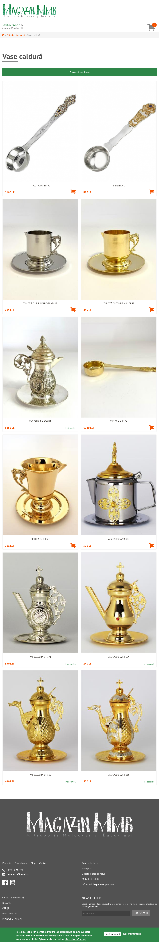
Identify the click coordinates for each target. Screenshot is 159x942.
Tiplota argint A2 (40, 185)
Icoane (6, 902)
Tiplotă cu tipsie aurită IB (118, 303)
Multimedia (9, 913)
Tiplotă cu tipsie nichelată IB (40, 303)
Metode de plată (90, 879)
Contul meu (21, 863)
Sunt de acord (113, 934)
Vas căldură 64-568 (118, 774)
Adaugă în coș (73, 193)
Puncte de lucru (90, 863)
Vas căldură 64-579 (118, 656)
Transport (87, 868)
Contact (43, 863)
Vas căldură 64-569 (40, 774)
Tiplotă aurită (118, 421)
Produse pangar (12, 918)
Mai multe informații (75, 939)
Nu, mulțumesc (132, 934)
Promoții (6, 863)
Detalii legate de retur (93, 873)
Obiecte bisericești (16, 35)
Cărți (5, 908)
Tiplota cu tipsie (40, 539)
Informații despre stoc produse (98, 884)
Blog (33, 863)
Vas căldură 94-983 (118, 539)
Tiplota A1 (119, 185)
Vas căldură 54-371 (40, 656)
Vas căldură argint (40, 421)
